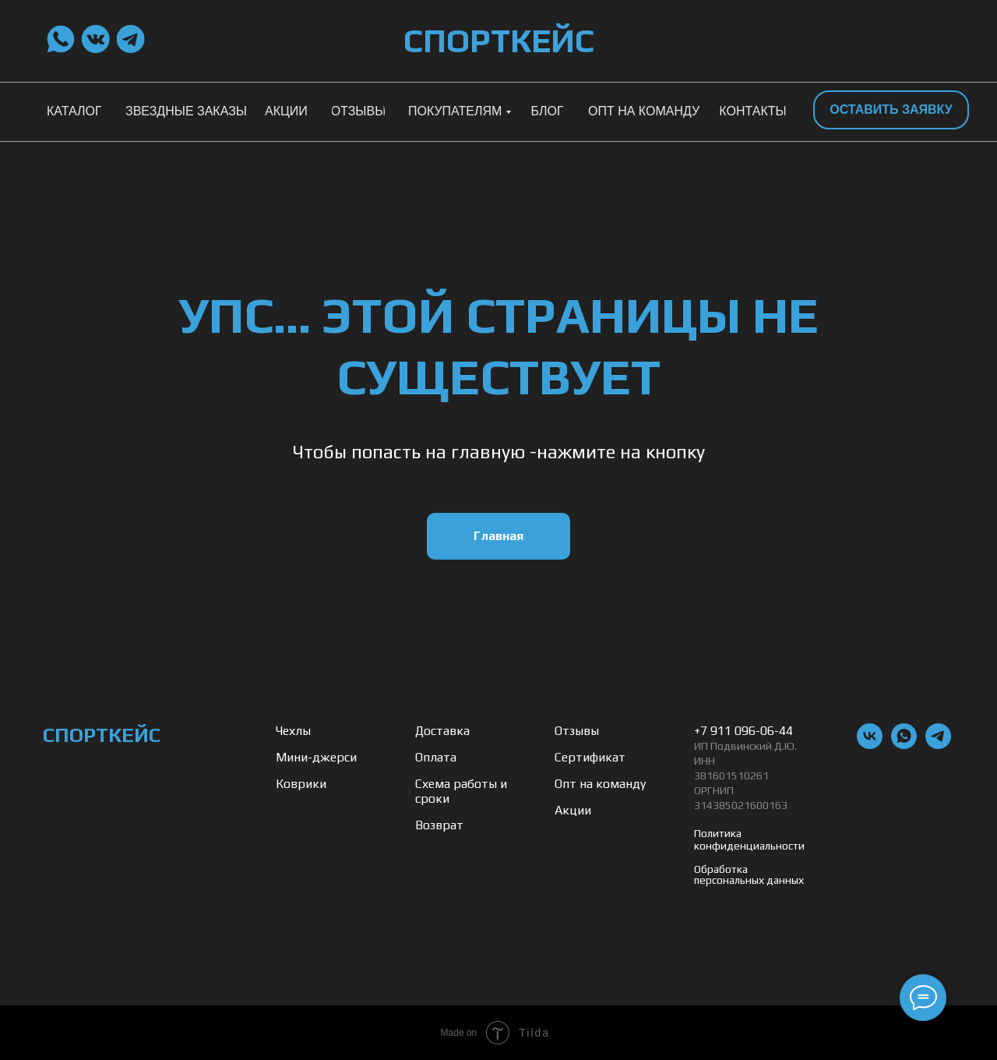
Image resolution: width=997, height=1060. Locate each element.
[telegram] (938, 744)
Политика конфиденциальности (749, 839)
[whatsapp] (904, 744)
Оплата (435, 757)
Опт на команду (600, 783)
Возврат (439, 825)
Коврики (301, 783)
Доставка (442, 730)
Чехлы (293, 730)
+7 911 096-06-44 (743, 730)
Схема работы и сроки (461, 791)
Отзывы (577, 730)
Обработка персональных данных (749, 874)
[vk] (870, 744)
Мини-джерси (316, 757)
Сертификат (590, 757)
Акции (573, 810)
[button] (891, 109)
